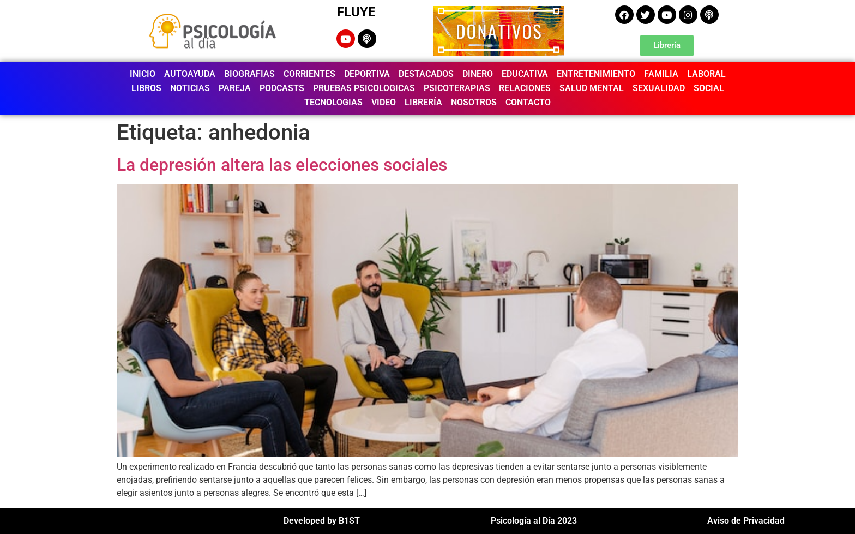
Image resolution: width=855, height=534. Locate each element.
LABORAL (706, 74)
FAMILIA (661, 74)
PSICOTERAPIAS (457, 88)
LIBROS (146, 88)
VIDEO (383, 102)
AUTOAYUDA (189, 74)
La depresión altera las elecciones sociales (282, 164)
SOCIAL (709, 88)
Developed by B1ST (322, 520)
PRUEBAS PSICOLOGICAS (364, 88)
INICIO (142, 74)
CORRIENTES (309, 74)
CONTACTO (528, 102)
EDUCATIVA (525, 74)
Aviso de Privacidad (746, 520)
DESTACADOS (426, 74)
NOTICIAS (190, 88)
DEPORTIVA (367, 74)
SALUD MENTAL (591, 88)
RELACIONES (525, 88)
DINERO (477, 74)
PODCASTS (282, 88)
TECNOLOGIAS (333, 102)
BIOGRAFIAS (249, 74)
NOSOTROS (474, 102)
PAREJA (235, 88)
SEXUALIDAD (659, 88)
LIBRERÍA (423, 102)
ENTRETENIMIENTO (596, 74)
